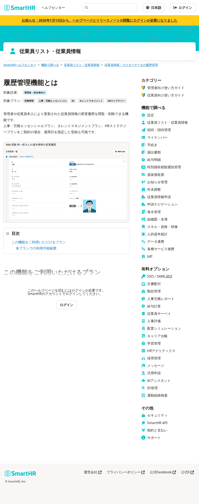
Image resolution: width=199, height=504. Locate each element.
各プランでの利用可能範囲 (36, 248)
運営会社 (93, 472)
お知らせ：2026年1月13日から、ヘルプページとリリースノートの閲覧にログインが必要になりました (99, 20)
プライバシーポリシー (126, 472)
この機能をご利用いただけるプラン (39, 242)
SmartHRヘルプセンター (19, 65)
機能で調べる (50, 65)
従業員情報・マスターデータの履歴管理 (131, 65)
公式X (187, 472)
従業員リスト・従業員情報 (82, 65)
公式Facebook (163, 472)
